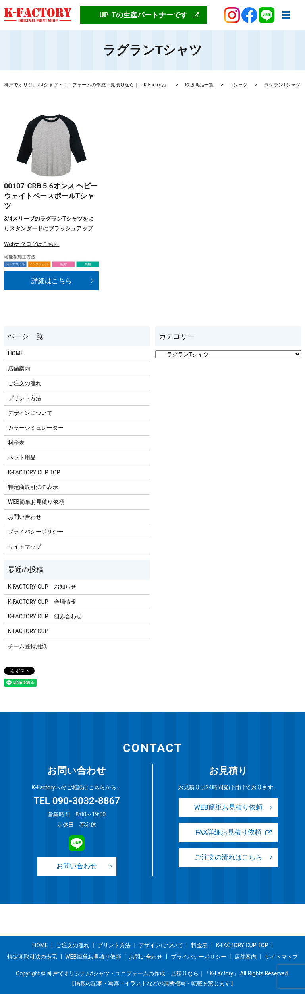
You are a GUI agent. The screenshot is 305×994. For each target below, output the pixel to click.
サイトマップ (24, 546)
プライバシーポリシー (36, 531)
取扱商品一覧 (199, 85)
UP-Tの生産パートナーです (143, 15)
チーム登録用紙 (27, 646)
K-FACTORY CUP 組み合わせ (45, 616)
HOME (16, 353)
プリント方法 (24, 398)
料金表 (16, 442)
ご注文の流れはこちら (228, 858)
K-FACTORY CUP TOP (34, 472)
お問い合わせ (24, 517)
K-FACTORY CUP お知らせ (42, 586)
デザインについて (30, 413)
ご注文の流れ (24, 383)
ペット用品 (22, 457)
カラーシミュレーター (36, 427)
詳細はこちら (51, 280)
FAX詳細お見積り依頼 (228, 833)
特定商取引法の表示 (33, 487)
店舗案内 (19, 368)
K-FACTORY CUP (28, 631)
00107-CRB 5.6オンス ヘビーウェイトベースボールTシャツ (51, 196)
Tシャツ (238, 85)
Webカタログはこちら (32, 244)
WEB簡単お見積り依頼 (36, 502)
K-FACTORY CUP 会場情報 (42, 602)
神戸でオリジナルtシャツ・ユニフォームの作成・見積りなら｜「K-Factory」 (86, 85)
